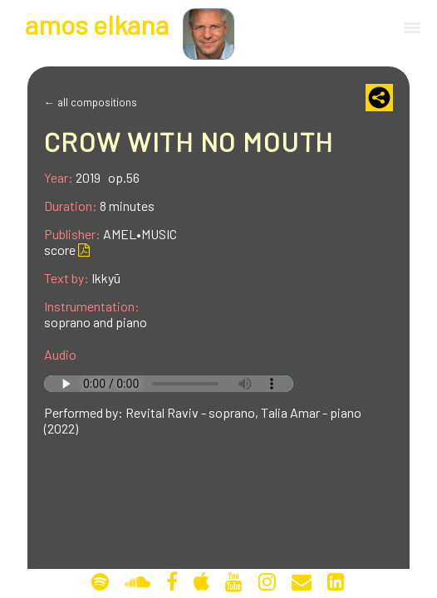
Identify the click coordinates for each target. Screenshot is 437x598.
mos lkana (97, 24)
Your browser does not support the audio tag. (168, 383)
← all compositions (90, 102)
